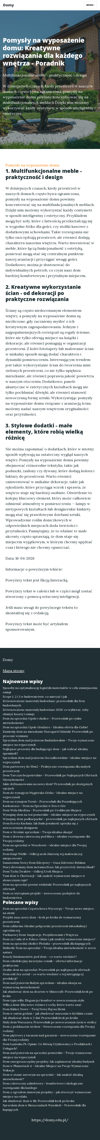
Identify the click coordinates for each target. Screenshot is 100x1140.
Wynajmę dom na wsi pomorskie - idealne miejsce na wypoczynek (49, 814)
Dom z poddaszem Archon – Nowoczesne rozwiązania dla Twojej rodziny (49, 1029)
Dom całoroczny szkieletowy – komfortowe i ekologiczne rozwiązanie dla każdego (43, 1086)
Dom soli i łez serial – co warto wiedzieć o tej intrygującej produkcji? (43, 976)
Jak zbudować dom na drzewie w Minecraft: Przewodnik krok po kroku (48, 994)
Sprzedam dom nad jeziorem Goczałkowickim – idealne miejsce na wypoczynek (49, 760)
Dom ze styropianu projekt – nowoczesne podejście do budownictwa (41, 895)
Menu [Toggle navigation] (90, 5)
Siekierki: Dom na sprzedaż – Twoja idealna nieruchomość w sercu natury (49, 950)
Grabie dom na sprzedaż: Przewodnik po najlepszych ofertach (46, 970)
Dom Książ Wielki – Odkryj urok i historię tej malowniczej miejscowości (42, 856)
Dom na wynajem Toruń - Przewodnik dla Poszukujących (42, 801)
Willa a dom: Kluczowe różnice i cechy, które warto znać (42, 1005)
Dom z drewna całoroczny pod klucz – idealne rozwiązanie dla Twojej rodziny (46, 839)
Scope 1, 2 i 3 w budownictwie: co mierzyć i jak (35, 696)
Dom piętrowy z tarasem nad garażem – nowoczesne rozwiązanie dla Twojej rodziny (49, 1037)
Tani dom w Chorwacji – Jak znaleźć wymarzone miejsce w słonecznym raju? (44, 878)
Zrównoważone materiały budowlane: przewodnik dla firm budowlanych (44, 703)
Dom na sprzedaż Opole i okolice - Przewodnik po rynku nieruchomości (42, 721)
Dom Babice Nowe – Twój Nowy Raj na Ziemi (34, 1009)
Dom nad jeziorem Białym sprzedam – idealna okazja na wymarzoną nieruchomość (42, 985)
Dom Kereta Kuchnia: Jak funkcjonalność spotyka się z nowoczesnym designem (40, 825)
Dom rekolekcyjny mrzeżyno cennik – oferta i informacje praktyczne (42, 963)
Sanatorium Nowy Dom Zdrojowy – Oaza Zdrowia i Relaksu (44, 862)
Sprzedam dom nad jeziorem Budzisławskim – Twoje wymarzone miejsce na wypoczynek (48, 742)
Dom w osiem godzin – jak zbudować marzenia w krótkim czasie (48, 1013)
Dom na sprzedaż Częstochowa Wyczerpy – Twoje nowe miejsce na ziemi (48, 911)
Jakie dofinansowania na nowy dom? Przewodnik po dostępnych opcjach (47, 786)
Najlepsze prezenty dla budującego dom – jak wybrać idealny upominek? (45, 751)
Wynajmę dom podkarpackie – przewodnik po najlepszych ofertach (50, 819)
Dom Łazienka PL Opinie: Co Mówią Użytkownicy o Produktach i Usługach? (47, 1046)
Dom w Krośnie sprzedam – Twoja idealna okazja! (38, 832)
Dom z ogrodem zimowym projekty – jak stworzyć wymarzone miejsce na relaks (47, 1094)
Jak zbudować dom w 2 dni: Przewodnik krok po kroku (40, 1018)
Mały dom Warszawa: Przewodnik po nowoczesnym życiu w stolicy (49, 1022)
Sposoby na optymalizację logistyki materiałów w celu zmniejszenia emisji (50, 690)
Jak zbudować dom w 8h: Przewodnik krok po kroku (38, 1101)
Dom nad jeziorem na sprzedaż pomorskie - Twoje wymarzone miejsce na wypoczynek (47, 1055)
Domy (8, 5)
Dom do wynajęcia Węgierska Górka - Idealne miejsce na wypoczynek (43, 795)
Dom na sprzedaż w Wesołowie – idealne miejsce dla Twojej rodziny (45, 847)
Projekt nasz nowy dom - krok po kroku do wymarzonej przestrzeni (42, 919)
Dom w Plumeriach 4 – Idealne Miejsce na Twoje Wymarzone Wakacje (45, 1068)
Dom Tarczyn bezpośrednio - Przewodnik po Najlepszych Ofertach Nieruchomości (50, 777)
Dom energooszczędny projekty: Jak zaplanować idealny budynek (48, 1061)
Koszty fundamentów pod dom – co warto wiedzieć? (40, 956)
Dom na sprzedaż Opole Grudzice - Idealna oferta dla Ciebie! (45, 727)
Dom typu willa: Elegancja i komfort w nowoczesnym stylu (43, 1000)
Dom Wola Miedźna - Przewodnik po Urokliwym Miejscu (42, 810)
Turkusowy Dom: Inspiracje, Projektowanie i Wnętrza (40, 935)
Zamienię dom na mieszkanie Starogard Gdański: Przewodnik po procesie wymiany (48, 734)
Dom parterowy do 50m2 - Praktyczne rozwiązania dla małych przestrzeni (46, 769)
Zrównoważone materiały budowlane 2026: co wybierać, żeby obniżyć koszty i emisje (45, 712)
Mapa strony (14, 670)
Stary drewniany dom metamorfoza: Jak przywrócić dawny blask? (49, 867)
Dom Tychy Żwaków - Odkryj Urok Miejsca (33, 871)
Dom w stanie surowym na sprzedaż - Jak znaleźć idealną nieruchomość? (43, 1077)
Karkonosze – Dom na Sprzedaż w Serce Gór (34, 806)
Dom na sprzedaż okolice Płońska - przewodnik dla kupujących (46, 943)
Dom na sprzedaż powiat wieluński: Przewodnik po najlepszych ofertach (47, 887)
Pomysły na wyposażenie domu (32, 165)
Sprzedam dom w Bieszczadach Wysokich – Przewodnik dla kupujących (44, 1107)
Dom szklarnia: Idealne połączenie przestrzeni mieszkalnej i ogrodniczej (45, 928)
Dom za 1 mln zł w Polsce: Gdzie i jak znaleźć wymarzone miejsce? (49, 939)
